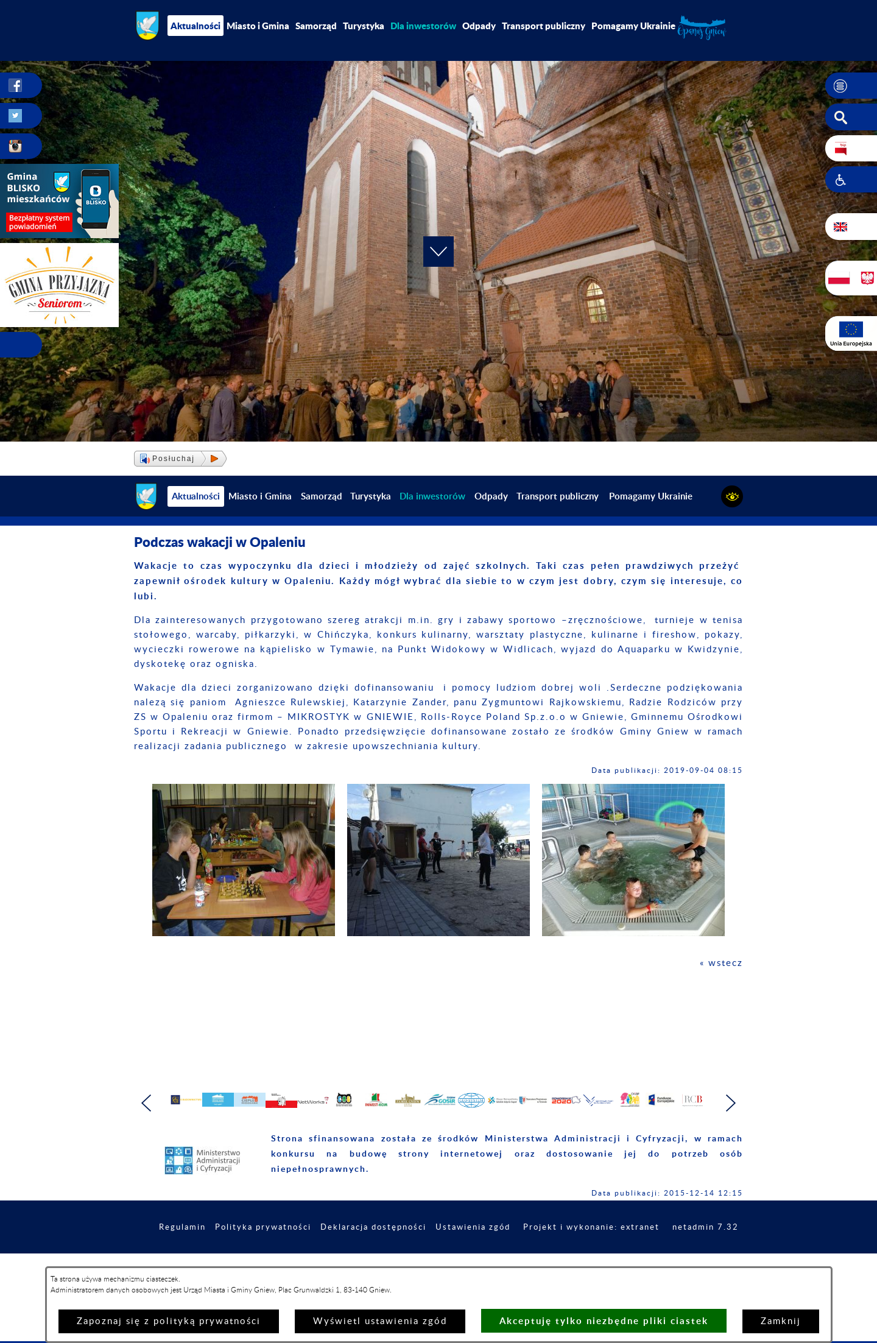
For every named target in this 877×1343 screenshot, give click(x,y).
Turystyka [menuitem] (363, 25)
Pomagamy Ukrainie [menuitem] (633, 25)
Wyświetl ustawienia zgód (380, 1321)
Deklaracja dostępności (436, 1260)
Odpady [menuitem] (479, 25)
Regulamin (235, 1260)
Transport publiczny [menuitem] (543, 25)
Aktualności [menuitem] (195, 25)
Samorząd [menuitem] (316, 25)
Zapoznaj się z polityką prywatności (169, 1321)
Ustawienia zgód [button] (542, 1260)
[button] (851, 86)
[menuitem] (423, 25)
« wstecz (721, 963)
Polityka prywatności (320, 1260)
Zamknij (781, 1321)
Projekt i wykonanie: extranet (666, 1260)
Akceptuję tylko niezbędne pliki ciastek (603, 1320)
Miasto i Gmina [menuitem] (258, 25)
